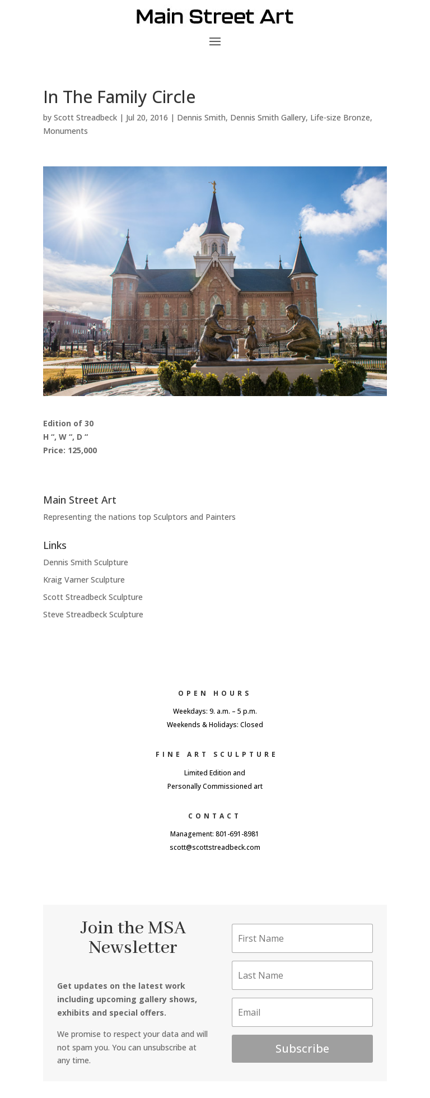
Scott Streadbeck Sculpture (93, 597)
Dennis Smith (201, 117)
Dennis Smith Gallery (268, 117)
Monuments (65, 130)
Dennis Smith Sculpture (85, 562)
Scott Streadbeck (85, 117)
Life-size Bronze (340, 117)
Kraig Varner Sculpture (84, 579)
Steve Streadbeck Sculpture (93, 614)
